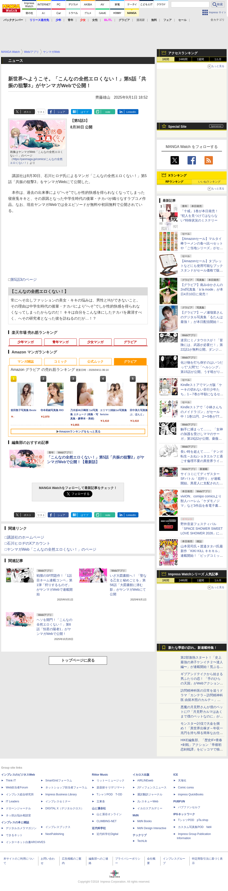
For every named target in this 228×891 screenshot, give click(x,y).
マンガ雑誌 (25, 361)
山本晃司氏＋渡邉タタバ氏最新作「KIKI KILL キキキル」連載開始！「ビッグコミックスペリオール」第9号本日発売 (202, 555)
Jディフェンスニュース (152, 787)
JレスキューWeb (147, 801)
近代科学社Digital (107, 834)
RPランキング (174, 181)
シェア (61, 112)
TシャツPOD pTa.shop (193, 820)
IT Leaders (12, 801)
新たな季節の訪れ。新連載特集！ (192, 648)
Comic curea (186, 787)
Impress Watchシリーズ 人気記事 (193, 574)
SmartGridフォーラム (58, 780)
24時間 (183, 59)
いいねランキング (209, 181)
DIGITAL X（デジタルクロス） (64, 808)
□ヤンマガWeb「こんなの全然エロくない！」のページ (50, 549)
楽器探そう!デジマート (111, 787)
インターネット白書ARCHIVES (25, 842)
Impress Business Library (61, 794)
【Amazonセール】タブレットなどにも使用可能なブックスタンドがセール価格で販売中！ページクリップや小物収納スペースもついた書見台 (202, 270)
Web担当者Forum (17, 787)
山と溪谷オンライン (109, 814)
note (107, 112)
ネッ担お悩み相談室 (18, 815)
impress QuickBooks (190, 794)
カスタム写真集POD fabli (194, 827)
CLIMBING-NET (107, 821)
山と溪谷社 (99, 808)
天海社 (182, 780)
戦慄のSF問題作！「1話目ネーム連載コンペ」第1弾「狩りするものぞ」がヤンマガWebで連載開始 (55, 585)
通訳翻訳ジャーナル (149, 794)
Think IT (11, 780)
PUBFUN (179, 801)
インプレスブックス (57, 827)
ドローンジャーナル (18, 808)
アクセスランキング (183, 53)
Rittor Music (100, 774)
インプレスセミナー (57, 801)
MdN (136, 815)
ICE (175, 774)
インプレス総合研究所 (20, 794)
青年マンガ (60, 342)
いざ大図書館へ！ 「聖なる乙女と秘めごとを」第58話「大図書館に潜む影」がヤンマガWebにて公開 (128, 585)
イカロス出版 (141, 774)
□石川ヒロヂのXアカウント (27, 543)
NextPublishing (54, 834)
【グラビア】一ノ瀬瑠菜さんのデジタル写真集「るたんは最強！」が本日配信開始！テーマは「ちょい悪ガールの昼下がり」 (202, 322)
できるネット (14, 835)
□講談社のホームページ (24, 537)
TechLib (142, 841)
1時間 (165, 59)
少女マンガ (95, 342)
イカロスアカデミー (149, 808)
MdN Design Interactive (151, 828)
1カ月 (218, 59)
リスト (41, 112)
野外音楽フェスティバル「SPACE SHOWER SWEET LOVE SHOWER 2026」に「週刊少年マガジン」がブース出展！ (202, 533)
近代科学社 (99, 828)
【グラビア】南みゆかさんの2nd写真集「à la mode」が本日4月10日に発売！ (202, 289)
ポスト (27, 112)
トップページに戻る (78, 660)
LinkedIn (131, 112)
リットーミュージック (110, 780)
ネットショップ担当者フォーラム (66, 787)
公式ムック (95, 361)
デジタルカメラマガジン (21, 828)
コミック (60, 361)
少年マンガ (25, 342)
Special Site (177, 126)
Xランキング (177, 175)
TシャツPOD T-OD (109, 794)
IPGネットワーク (184, 814)
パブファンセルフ (189, 807)
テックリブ (140, 835)
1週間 (200, 59)
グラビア (130, 342)
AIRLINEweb (145, 780)
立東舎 (101, 801)
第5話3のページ (23, 279)
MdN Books (144, 821)
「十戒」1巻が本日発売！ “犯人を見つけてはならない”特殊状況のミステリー (199, 215)
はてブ (84, 112)
